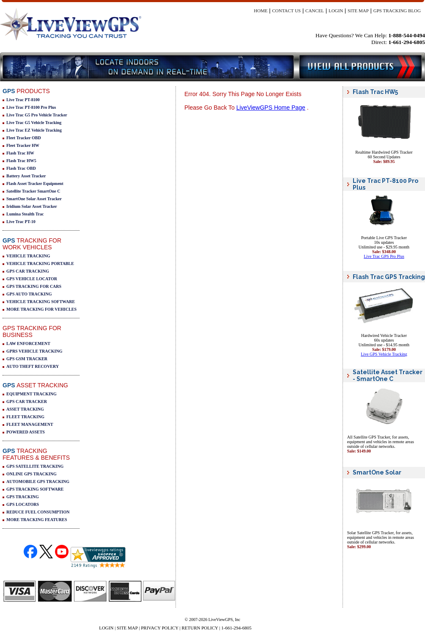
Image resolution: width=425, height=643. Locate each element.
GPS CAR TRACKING (27, 271)
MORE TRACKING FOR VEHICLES (41, 309)
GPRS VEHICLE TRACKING (34, 351)
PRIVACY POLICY (159, 627)
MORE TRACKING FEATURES (36, 519)
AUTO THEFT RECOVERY (32, 366)
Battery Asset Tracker (26, 176)
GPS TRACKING (22, 496)
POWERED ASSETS (25, 432)
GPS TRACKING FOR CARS (33, 286)
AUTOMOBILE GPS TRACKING (37, 481)
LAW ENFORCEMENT (28, 343)
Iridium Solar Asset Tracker (31, 206)
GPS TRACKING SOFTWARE (34, 489)
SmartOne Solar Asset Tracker (34, 198)
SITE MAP (358, 10)
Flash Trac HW (20, 153)
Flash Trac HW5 (21, 160)
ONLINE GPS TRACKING (31, 474)
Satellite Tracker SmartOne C (33, 191)
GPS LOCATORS (22, 504)
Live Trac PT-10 (21, 221)
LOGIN (336, 10)
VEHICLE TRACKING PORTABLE (40, 263)
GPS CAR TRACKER (26, 401)
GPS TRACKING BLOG (397, 10)
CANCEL (314, 10)
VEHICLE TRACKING (28, 256)
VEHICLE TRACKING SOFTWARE (40, 301)
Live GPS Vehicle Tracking (384, 354)
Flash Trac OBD (21, 168)
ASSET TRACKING (25, 409)
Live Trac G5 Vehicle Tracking (33, 122)
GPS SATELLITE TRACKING (34, 466)
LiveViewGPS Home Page (270, 107)
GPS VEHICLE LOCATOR (31, 278)
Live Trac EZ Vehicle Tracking (34, 130)
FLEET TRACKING (25, 416)
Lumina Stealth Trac (25, 214)
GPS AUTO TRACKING (29, 294)
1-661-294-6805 (236, 627)
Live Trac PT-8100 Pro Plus (31, 107)
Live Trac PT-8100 (23, 99)
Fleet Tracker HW (22, 145)
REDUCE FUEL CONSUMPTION (37, 512)
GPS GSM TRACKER (26, 358)
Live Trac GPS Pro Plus (384, 256)
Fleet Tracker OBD (23, 137)
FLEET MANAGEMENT (29, 424)
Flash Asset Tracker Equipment (34, 183)
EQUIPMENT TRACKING (31, 394)
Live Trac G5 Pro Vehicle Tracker (36, 115)
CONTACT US (286, 10)
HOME (260, 10)
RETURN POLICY (199, 627)
